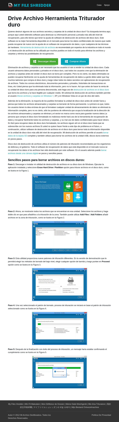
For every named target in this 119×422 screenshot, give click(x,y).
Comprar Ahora (78, 61)
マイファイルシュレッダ (44, 407)
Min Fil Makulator (32, 404)
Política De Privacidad (101, 415)
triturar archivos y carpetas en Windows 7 (35, 96)
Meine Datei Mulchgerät (76, 404)
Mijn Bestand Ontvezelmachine (85, 407)
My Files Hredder (15, 404)
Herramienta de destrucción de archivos (37, 47)
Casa (99, 5)
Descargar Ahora (47, 61)
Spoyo (107, 5)
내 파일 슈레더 (63, 407)
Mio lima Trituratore (96, 404)
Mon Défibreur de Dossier (53, 404)
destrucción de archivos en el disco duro (91, 90)
